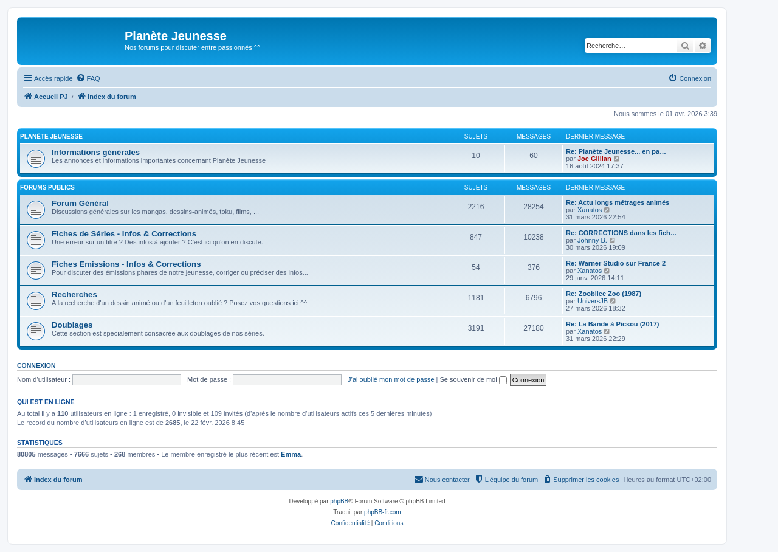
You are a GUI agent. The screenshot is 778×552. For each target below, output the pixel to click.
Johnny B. (592, 240)
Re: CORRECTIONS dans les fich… (621, 232)
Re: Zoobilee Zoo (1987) (603, 293)
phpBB (339, 501)
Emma (291, 454)
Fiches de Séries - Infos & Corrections (124, 233)
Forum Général (80, 203)
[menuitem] (88, 78)
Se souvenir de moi (473, 379)
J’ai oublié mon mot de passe (391, 379)
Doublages (72, 324)
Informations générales (96, 152)
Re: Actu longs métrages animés (617, 202)
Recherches (74, 294)
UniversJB (592, 301)
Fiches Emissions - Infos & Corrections (126, 264)
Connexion (36, 365)
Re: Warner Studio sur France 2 (616, 263)
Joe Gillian (594, 158)
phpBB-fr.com (382, 512)
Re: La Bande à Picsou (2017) (612, 324)
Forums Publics (47, 187)
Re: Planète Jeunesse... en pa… (616, 151)
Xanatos (589, 209)
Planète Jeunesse (51, 136)
